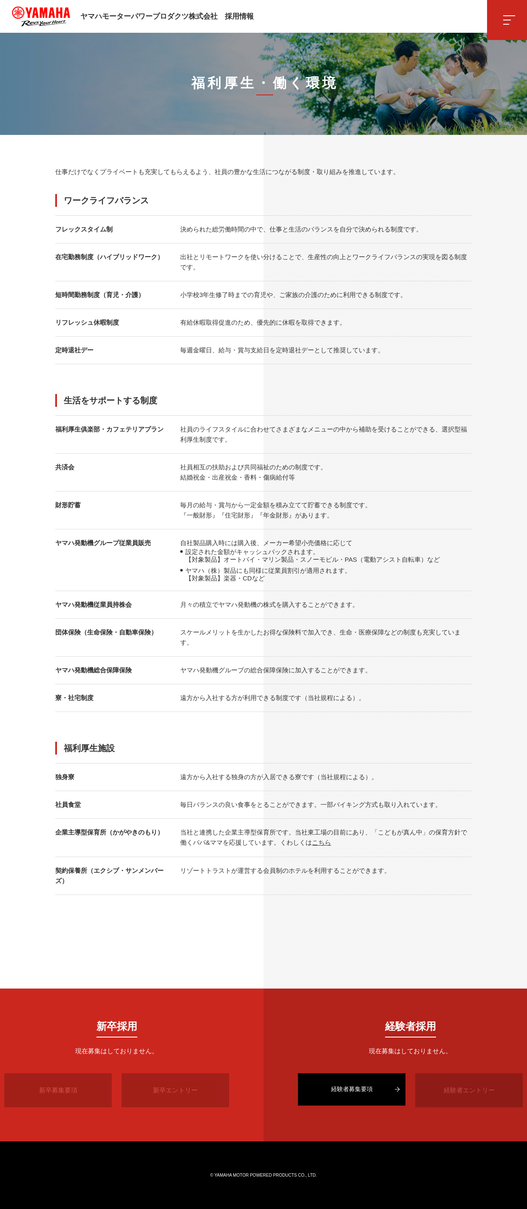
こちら (321, 842)
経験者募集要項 (351, 1089)
